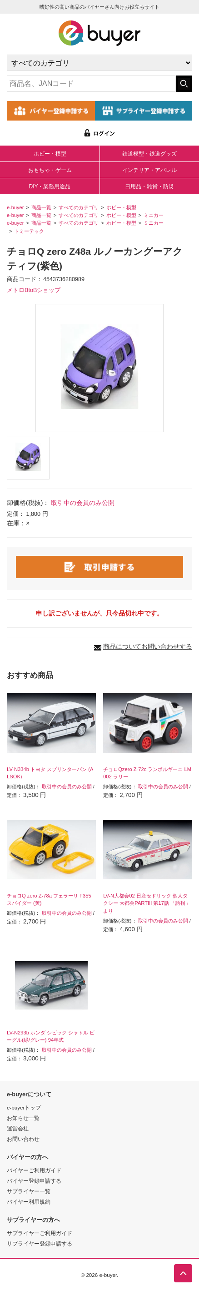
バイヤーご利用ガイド (34, 1170)
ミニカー (154, 215)
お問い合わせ (23, 1139)
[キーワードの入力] (91, 84)
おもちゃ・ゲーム (50, 170)
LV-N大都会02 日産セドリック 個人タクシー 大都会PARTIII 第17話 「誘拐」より (146, 903)
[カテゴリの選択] (99, 63)
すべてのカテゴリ (79, 207)
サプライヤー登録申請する (39, 1243)
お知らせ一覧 (23, 1118)
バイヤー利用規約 (28, 1202)
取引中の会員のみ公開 (82, 502)
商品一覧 (41, 207)
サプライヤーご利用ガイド (39, 1233)
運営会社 (18, 1128)
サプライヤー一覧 (28, 1191)
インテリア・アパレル (149, 170)
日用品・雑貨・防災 (149, 186)
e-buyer (15, 207)
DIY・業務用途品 (49, 186)
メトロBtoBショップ (33, 290)
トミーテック (29, 231)
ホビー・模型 (50, 154)
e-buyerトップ (24, 1107)
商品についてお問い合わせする (147, 646)
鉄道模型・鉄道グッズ (149, 154)
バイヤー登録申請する (34, 1181)
